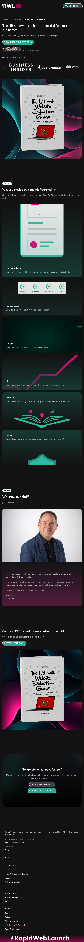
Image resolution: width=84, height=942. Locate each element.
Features (8, 862)
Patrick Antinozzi (12, 842)
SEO (6, 901)
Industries (8, 878)
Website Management (14, 897)
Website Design (11, 893)
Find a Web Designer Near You (17, 874)
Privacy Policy (10, 846)
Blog (6, 913)
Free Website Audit (12, 929)
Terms (7, 850)
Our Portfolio (10, 870)
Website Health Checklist (15, 925)
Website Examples (12, 882)
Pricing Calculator (11, 921)
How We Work (10, 866)
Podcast (8, 917)
